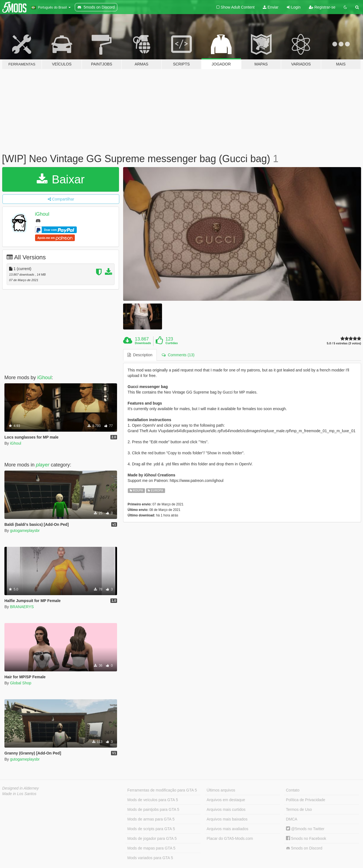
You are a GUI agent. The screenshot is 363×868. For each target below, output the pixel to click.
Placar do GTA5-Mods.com (230, 838)
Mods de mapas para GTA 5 (151, 848)
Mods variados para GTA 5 (150, 858)
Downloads (143, 343)
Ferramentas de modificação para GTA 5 (162, 790)
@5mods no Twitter (305, 828)
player (42, 465)
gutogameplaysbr (24, 530)
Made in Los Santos (19, 794)
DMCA (291, 819)
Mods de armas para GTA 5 (150, 819)
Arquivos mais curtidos (226, 809)
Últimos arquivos (221, 790)
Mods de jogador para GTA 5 (152, 838)
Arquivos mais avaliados (227, 829)
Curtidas (171, 343)
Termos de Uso (299, 809)
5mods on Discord (304, 848)
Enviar (271, 7)
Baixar (61, 179)
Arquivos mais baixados (227, 819)
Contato (293, 790)
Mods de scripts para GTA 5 (151, 829)
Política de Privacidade (305, 800)
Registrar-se (322, 7)
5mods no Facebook (306, 838)
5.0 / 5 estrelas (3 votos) (344, 343)
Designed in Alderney (20, 788)
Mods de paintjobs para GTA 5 (153, 809)
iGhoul (42, 214)
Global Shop (20, 683)
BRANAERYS (22, 607)
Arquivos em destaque (226, 800)
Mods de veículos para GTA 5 (152, 800)
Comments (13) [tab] (178, 355)
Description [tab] (140, 355)
